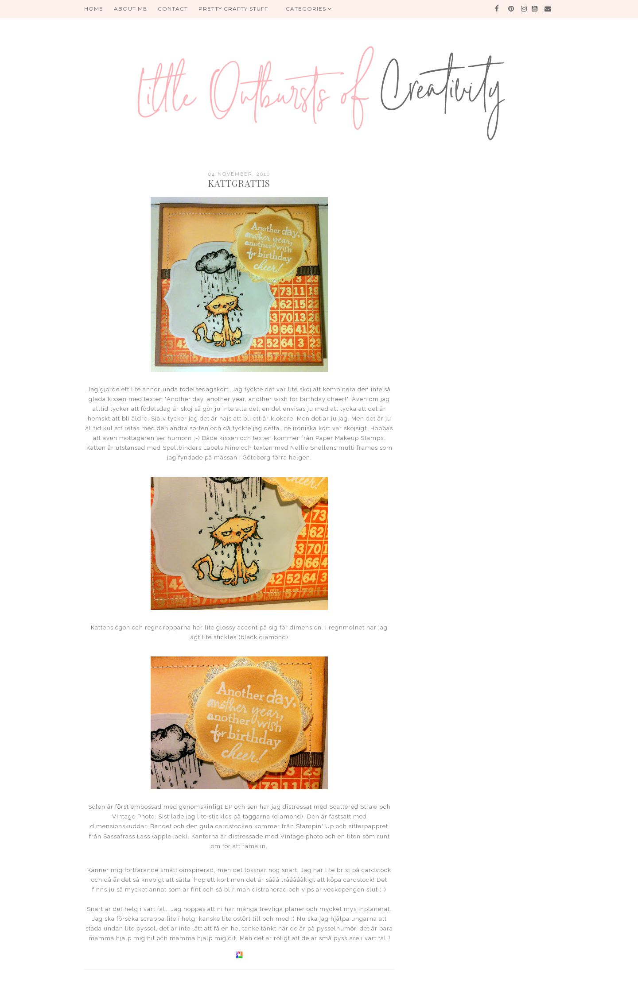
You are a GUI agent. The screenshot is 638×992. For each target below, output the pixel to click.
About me (130, 8)
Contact (173, 8)
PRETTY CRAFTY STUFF (233, 8)
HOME (93, 8)
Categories (309, 8)
